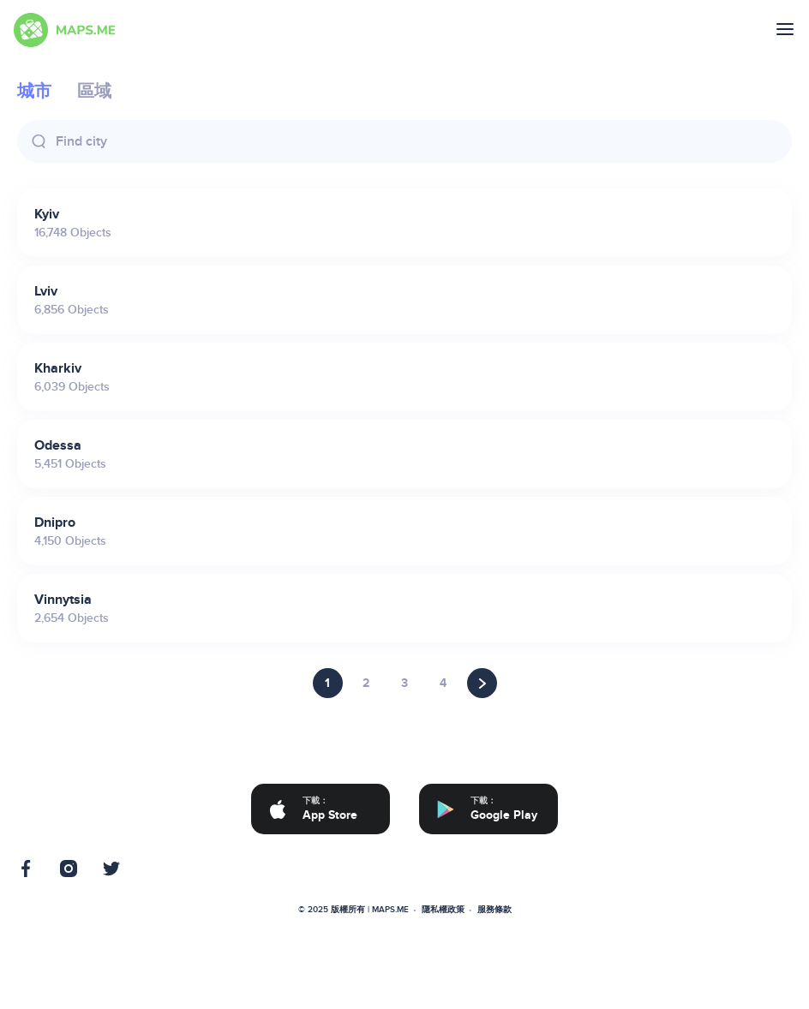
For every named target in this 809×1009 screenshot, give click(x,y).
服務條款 (494, 910)
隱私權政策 (443, 910)
